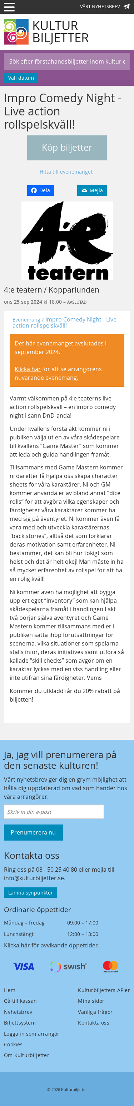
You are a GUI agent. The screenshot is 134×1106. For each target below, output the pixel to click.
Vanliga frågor (95, 1011)
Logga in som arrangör (31, 1033)
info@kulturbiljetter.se (34, 878)
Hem (9, 990)
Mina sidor (91, 1000)
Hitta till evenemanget (66, 171)
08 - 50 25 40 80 (56, 869)
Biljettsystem (20, 1022)
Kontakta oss (93, 1022)
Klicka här (28, 369)
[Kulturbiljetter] (47, 31)
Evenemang (26, 319)
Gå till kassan (20, 1000)
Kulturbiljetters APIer (104, 990)
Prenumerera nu (33, 832)
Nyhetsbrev (18, 1011)
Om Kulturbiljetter (26, 1055)
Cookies (13, 1044)
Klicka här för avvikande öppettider (51, 945)
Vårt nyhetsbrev (105, 6)
